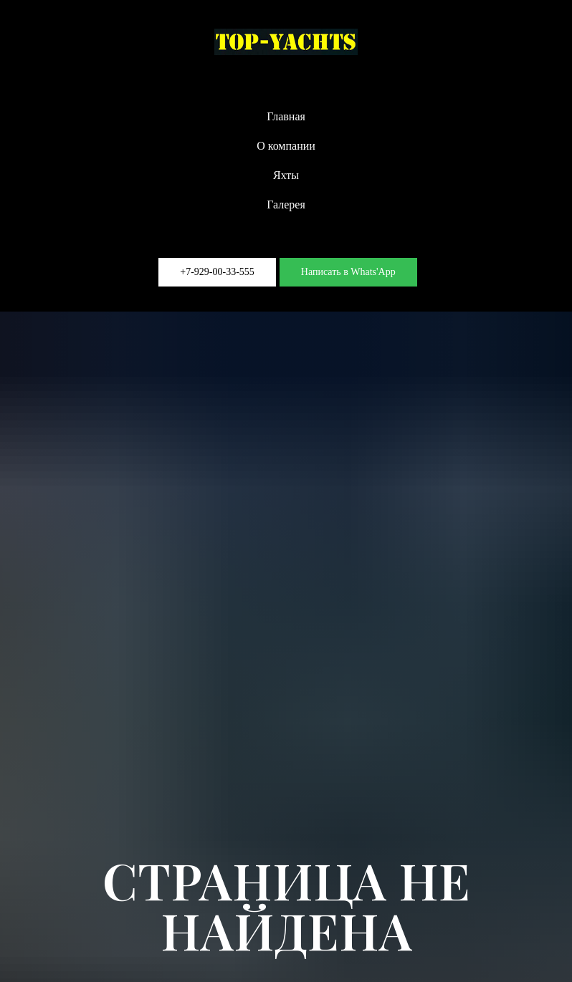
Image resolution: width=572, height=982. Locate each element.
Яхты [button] (286, 175)
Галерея (286, 204)
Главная (286, 116)
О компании (286, 146)
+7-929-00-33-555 (217, 271)
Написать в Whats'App (348, 271)
